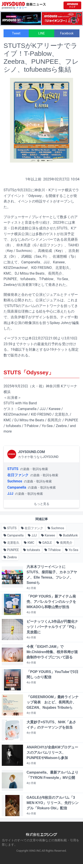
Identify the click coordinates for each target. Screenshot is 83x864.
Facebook (66, 33)
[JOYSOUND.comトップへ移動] (72, 5)
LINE (41, 33)
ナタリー (21, 7)
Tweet (16, 33)
